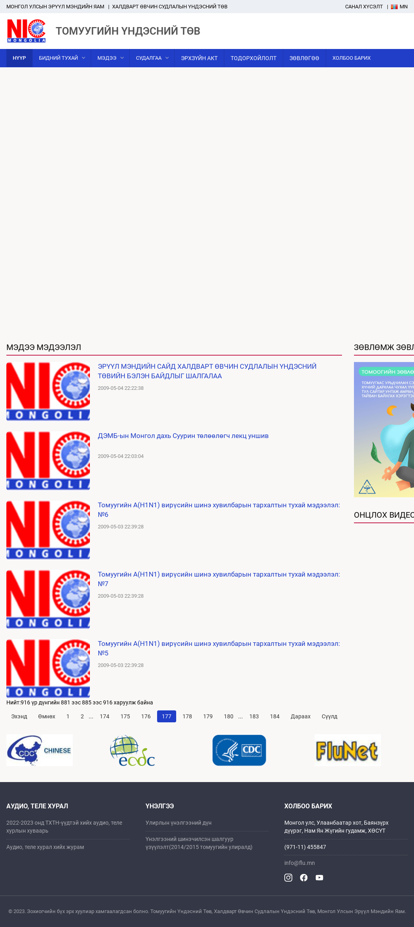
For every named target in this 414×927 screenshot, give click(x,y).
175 (125, 716)
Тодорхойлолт (253, 58)
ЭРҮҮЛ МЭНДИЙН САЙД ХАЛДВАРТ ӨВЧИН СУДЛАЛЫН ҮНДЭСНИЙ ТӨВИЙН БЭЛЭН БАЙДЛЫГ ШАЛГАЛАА (207, 371)
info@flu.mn (299, 863)
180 (228, 716)
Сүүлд (329, 716)
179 (208, 716)
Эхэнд (19, 716)
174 (104, 716)
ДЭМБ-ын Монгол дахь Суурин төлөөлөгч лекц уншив (183, 436)
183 (254, 716)
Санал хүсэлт (364, 7)
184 (275, 716)
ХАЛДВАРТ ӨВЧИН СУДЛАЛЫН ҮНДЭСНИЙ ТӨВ (169, 7)
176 (146, 716)
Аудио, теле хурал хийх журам (45, 847)
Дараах (301, 716)
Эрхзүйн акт (199, 58)
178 (187, 716)
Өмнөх (46, 716)
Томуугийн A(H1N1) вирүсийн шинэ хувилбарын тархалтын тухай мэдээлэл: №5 (219, 648)
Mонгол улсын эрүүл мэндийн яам (55, 7)
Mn (399, 7)
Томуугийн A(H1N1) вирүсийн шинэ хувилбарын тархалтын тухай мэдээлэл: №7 (219, 579)
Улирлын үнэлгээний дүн (179, 822)
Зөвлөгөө (304, 58)
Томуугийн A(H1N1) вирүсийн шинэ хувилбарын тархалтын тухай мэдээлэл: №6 (219, 509)
